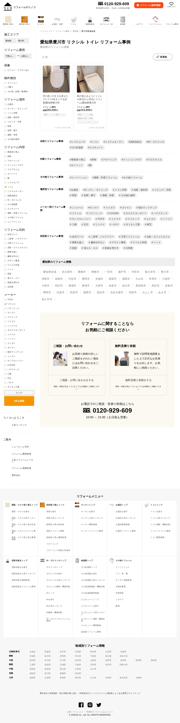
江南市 (166, 278)
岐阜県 (124, 660)
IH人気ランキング (54, 606)
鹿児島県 (123, 678)
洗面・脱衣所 (140, 190)
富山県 (48, 660)
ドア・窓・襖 (122, 573)
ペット (157, 242)
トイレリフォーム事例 (160, 531)
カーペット (77, 165)
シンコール (77, 207)
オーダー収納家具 (124, 580)
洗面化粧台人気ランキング (24, 573)
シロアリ (120, 599)
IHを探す (50, 599)
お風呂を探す (122, 511)
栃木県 (48, 656)
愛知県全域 (49, 271)
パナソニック (95, 213)
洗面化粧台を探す (20, 567)
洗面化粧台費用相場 (21, 580)
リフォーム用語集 (105, 693)
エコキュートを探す (90, 606)
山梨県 (93, 660)
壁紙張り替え (78, 159)
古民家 (129, 248)
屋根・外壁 (108, 195)
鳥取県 (33, 669)
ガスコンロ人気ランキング (58, 580)
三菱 (74, 224)
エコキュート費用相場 (91, 625)
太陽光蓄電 (121, 586)
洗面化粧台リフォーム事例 (24, 586)
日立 (85, 224)
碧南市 (59, 278)
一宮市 (109, 271)
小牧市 (46, 285)
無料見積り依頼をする (138, 380)
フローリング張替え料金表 (58, 550)
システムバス (78, 141)
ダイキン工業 (132, 224)
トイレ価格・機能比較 (160, 524)
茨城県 (33, 656)
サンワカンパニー (81, 219)
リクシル (76, 213)
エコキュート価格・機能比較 (93, 620)
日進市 (60, 292)
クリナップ (133, 219)
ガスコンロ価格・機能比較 (58, 586)
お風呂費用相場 (123, 524)
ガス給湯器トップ (89, 567)
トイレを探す (156, 511)
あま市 (162, 292)
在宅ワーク (77, 236)
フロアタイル (155, 159)
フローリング (110, 159)
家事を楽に (77, 242)
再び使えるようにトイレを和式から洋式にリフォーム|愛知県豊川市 (90, 95)
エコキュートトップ (90, 599)
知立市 (126, 285)
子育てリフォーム (129, 236)
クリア (19, 393)
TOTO (100, 219)
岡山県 (63, 669)
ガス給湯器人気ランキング (93, 580)
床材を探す (51, 511)
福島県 (124, 652)
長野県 (108, 660)
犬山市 (139, 278)
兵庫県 (93, 665)
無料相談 (150, 5)
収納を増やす (111, 248)
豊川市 (165, 271)
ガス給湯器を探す (89, 573)
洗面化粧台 (136, 141)
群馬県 (63, 656)
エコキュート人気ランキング (93, 613)
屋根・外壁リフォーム (105, 177)
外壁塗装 (120, 593)
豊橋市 (82, 271)
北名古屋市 (116, 292)
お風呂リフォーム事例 (126, 531)
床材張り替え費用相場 (56, 537)
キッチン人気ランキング (92, 518)
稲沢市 (59, 285)
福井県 (78, 660)
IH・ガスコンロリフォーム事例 (58, 620)
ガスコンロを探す (54, 573)
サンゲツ (94, 207)
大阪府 (78, 665)
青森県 (48, 652)
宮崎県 (108, 678)
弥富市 (133, 292)
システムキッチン (114, 141)
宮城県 (78, 652)
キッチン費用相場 (89, 524)
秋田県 (93, 652)
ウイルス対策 (139, 242)
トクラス (116, 219)
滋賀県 (48, 665)
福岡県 (33, 678)
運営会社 (44, 693)
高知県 (78, 673)
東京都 (108, 656)
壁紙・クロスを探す (21, 511)
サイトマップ (134, 693)
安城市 (99, 278)
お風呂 (74, 190)
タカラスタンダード (136, 213)
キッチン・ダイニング (96, 190)
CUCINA (114, 213)
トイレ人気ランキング (160, 518)
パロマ (115, 224)
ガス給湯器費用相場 (90, 593)
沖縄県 (139, 678)
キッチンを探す (88, 511)
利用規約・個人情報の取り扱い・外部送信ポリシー (72, 693)
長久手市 (47, 299)
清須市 (101, 292)
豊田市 (86, 278)
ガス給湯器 (77, 147)
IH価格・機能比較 (54, 612)
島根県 (48, 669)
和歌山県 (123, 665)
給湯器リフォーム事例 (91, 632)
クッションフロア (132, 159)
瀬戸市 (122, 271)
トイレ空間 (120, 190)
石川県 (63, 660)
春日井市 (150, 271)
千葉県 (93, 656)
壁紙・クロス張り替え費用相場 (24, 538)
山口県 (93, 669)
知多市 (113, 285)
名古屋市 (67, 271)
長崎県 (63, 678)
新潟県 (33, 660)
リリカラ (110, 207)
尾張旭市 (141, 285)
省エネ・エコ (90, 248)
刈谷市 (72, 278)
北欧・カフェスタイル (158, 236)
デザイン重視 (118, 242)
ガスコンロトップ (54, 567)
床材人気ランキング (55, 518)
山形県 (108, 652)
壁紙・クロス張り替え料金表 (24, 525)
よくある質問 (121, 693)
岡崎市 (95, 271)
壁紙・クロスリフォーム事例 (24, 532)
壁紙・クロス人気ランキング (24, 519)
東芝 (149, 224)
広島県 (78, 669)
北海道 (33, 652)
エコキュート (96, 147)
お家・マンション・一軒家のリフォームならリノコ (90, 712)
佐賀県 (48, 678)
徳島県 (33, 673)
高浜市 (155, 285)
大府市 (99, 285)
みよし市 (147, 292)
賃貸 (74, 248)
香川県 (48, 673)
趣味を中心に (97, 242)
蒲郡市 (126, 278)
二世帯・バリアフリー (102, 236)
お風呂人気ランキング (126, 518)
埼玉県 (78, 656)
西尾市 (113, 278)
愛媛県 (63, 673)
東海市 (86, 285)
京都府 (63, 665)
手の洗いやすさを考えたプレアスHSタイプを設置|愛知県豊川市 (56, 91)
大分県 (93, 678)
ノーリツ (167, 219)
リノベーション (79, 177)
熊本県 (78, 678)
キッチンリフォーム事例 (92, 531)
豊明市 (47, 292)
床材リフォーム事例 (55, 531)
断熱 (118, 606)
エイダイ (151, 219)
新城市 (72, 285)
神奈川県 (123, 656)
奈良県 (108, 665)
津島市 (46, 278)
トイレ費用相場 (157, 537)
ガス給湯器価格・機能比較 (93, 586)
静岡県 (139, 660)
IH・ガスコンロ (156, 141)
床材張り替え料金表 (55, 524)
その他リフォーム (132, 177)
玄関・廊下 (89, 195)
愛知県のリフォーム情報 (54, 47)
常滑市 (153, 278)
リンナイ (100, 224)
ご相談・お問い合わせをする (76, 380)
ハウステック (160, 213)
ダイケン (126, 207)
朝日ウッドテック (147, 207)
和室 (74, 195)
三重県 (33, 665)
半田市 (135, 271)
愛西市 (87, 292)
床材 (94, 159)
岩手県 (63, 652)
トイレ (95, 141)
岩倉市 (169, 285)
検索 (19, 401)
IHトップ (50, 593)
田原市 (74, 292)
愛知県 (154, 660)
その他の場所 (127, 195)
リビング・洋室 (162, 190)
